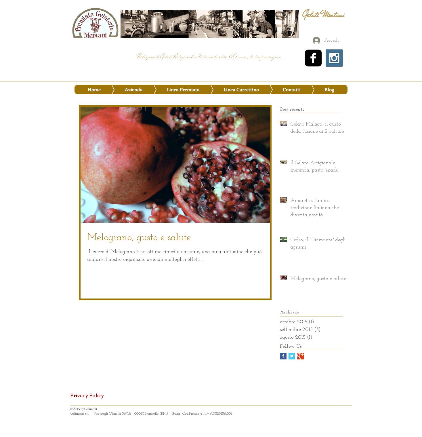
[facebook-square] (313, 58)
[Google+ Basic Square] (300, 356)
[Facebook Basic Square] (283, 356)
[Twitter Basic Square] (292, 356)
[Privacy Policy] (90, 395)
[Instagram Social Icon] (334, 58)
